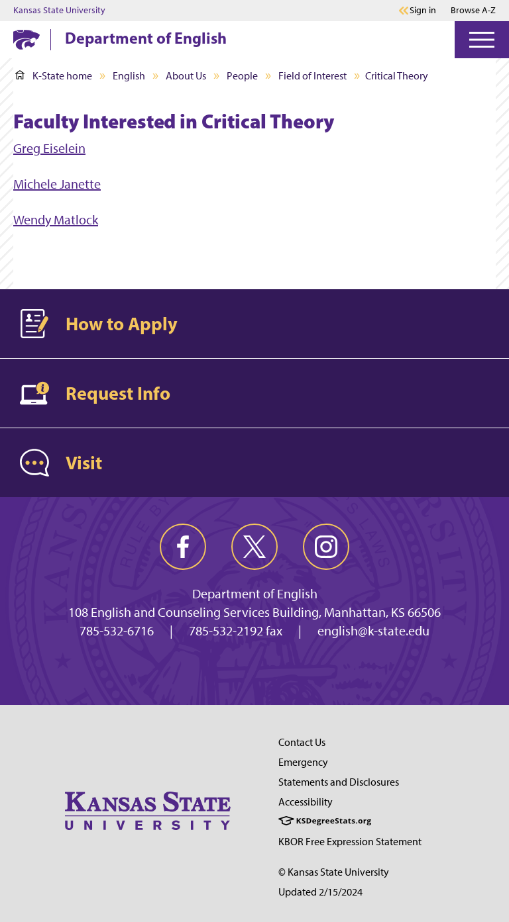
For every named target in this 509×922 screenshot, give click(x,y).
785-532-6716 (117, 631)
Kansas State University (59, 10)
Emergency (303, 762)
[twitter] (254, 547)
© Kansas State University (333, 872)
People (242, 75)
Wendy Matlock (55, 220)
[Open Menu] (482, 39)
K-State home (53, 75)
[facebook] (183, 547)
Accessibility (305, 802)
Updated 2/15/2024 (320, 892)
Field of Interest (312, 75)
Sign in (423, 10)
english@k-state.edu (373, 631)
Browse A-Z (473, 10)
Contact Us (301, 742)
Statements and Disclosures (338, 782)
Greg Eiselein (49, 148)
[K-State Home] (26, 39)
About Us (186, 75)
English (129, 75)
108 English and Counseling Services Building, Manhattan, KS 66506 (254, 612)
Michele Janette (57, 184)
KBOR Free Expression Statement (350, 841)
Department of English (146, 38)
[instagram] (326, 547)
